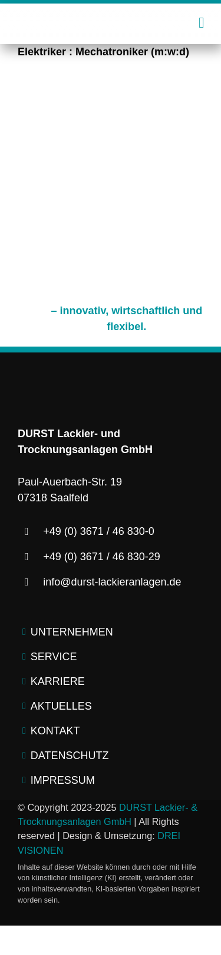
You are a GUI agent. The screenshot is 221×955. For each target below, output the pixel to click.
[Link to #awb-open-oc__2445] (201, 22)
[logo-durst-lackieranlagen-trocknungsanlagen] (110, 18)
